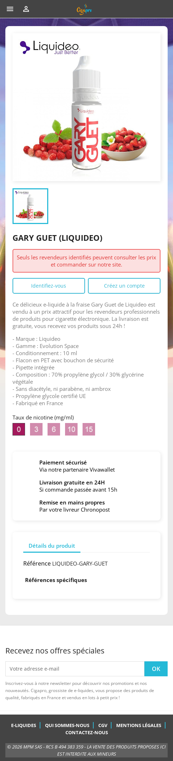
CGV (102, 725)
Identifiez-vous (48, 285)
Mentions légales (138, 725)
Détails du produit (52, 545)
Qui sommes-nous (67, 725)
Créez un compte (124, 285)
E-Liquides (23, 725)
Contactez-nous (86, 732)
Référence (37, 563)
